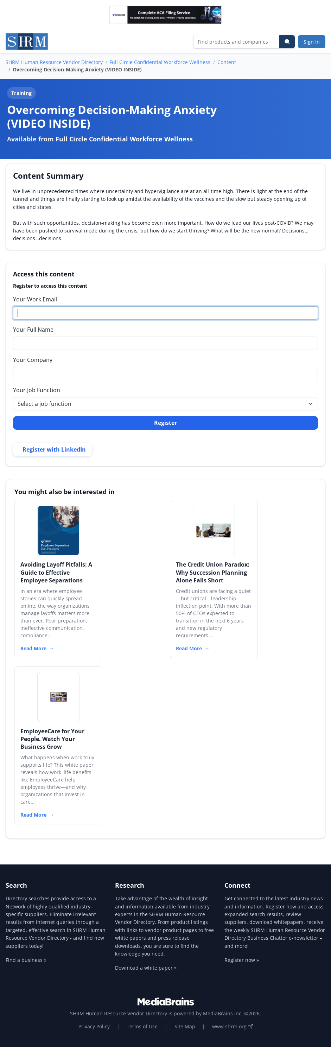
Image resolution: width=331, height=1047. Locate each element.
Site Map (184, 1026)
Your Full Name (33, 329)
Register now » (241, 960)
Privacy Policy (94, 1026)
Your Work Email (35, 299)
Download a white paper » (146, 967)
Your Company (32, 360)
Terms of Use (142, 1026)
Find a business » (26, 960)
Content (226, 62)
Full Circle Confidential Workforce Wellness (159, 62)
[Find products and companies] (236, 41)
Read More (33, 648)
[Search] (287, 41)
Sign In (312, 41)
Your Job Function (36, 390)
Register (165, 423)
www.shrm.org (232, 1026)
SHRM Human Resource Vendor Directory (54, 62)
